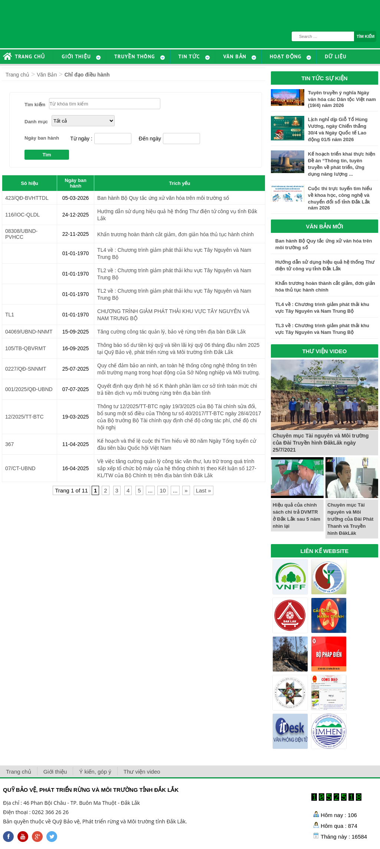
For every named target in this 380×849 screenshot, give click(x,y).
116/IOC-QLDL (22, 215)
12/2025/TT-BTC (24, 417)
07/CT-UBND (20, 468)
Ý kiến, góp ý (95, 771)
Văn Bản (47, 75)
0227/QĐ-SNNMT (25, 369)
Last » (203, 490)
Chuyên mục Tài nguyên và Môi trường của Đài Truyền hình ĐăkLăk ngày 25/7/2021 (321, 443)
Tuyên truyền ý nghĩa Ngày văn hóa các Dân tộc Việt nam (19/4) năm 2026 (342, 99)
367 (9, 444)
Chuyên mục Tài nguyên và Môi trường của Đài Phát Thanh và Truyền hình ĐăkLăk (350, 519)
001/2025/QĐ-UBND (29, 389)
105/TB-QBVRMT (25, 348)
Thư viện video (142, 771)
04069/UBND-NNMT (29, 332)
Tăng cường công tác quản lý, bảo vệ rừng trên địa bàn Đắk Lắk (171, 332)
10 (163, 490)
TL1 (9, 315)
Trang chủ (17, 75)
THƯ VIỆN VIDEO (324, 351)
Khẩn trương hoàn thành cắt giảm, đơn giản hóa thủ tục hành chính (175, 234)
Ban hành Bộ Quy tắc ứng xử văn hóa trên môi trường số (163, 198)
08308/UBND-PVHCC (21, 234)
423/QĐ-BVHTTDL (27, 198)
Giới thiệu (55, 771)
